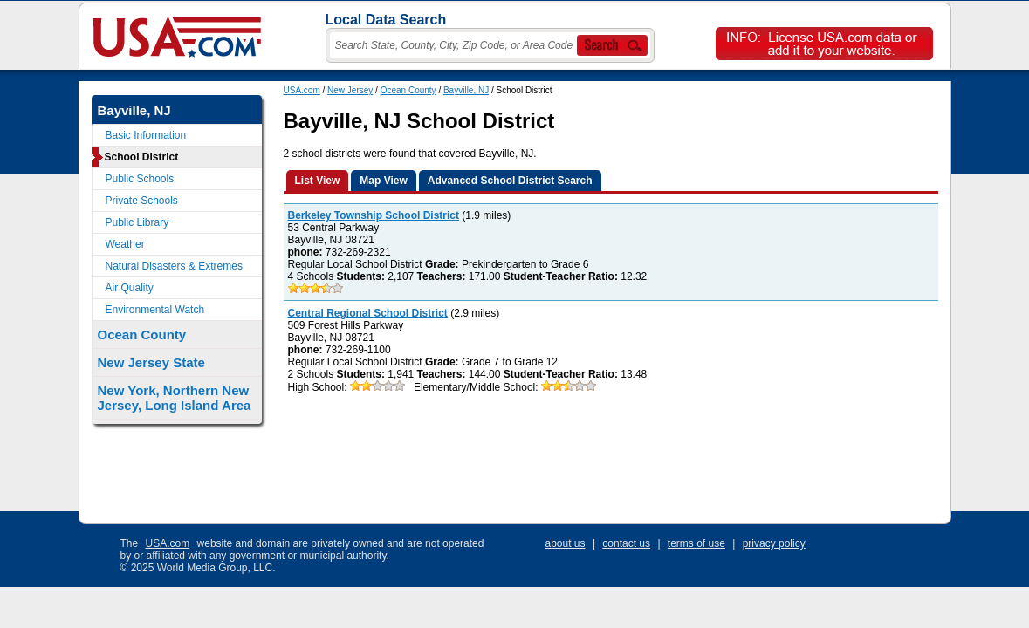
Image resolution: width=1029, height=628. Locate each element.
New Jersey (350, 90)
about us (565, 543)
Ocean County (408, 90)
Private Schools (142, 201)
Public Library (137, 222)
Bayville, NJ (466, 90)
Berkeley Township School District (374, 215)
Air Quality (130, 288)
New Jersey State (151, 362)
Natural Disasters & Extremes (174, 266)
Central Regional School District (368, 313)
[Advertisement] (601, 459)
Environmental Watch (155, 310)
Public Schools (140, 179)
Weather (125, 244)
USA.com (302, 90)
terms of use (696, 543)
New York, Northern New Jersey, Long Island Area (174, 398)
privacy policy (774, 543)
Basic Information (146, 135)
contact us (626, 543)
